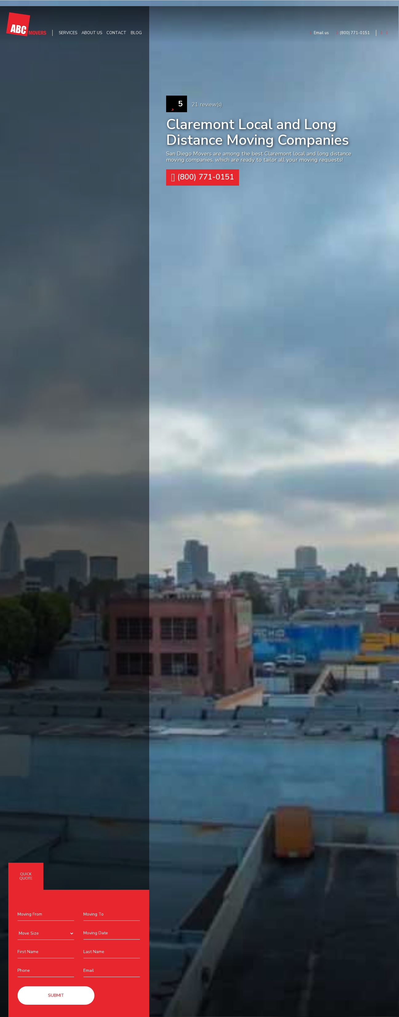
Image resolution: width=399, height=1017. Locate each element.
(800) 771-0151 (202, 177)
